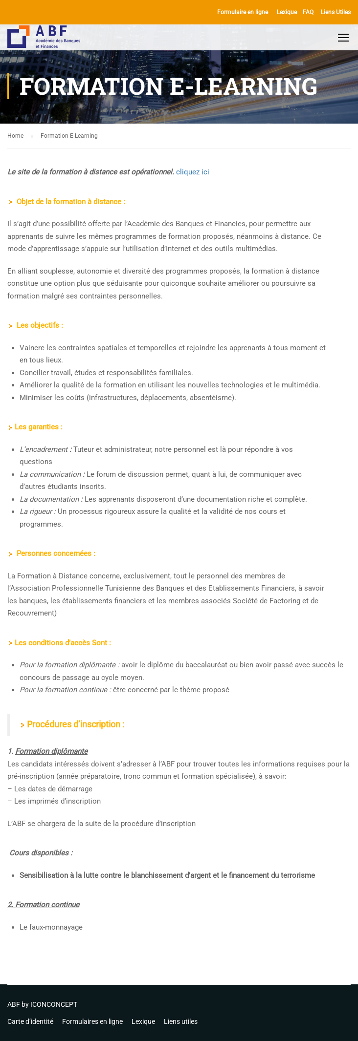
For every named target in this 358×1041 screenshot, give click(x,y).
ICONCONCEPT (53, 1004)
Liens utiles (181, 1021)
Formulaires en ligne (92, 1021)
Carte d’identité (30, 1021)
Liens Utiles (336, 12)
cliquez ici (192, 174)
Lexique (287, 12)
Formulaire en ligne (242, 12)
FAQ (308, 12)
